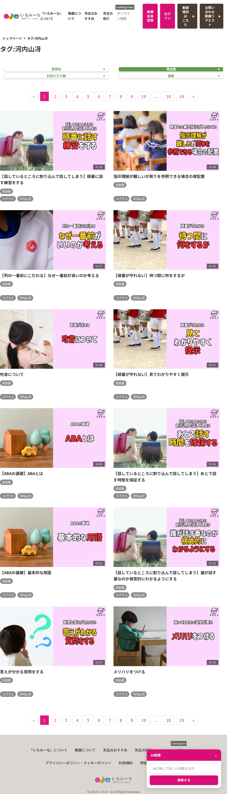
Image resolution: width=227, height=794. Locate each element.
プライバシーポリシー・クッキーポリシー (78, 762)
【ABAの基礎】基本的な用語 (25, 572)
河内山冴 (25, 199)
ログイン (167, 15)
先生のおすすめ (91, 16)
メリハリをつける (129, 672)
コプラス (8, 199)
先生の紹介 (108, 16)
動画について (74, 16)
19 (181, 96)
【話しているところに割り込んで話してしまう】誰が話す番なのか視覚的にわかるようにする (165, 575)
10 (144, 96)
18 (168, 96)
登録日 (78, 69)
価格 (194, 76)
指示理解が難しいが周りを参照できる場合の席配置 (159, 176)
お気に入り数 (76, 76)
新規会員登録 (150, 16)
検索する (183, 780)
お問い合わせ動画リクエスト (210, 16)
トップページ (12, 38)
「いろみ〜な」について (51, 16)
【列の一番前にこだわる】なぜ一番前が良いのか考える (49, 275)
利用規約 (126, 762)
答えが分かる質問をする (22, 672)
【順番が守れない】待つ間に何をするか (149, 275)
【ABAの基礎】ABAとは (21, 473)
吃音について (12, 374)
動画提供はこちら (185, 16)
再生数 (193, 69)
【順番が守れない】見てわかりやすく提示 (151, 374)
